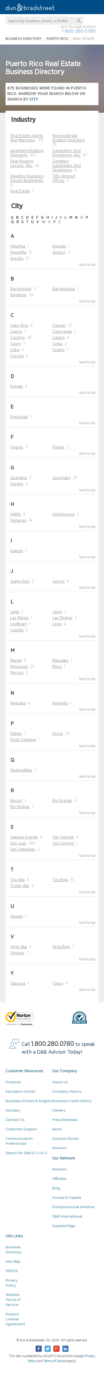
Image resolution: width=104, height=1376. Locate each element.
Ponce (57, 734)
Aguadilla (18, 252)
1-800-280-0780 (79, 31)
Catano (58, 338)
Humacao (18, 521)
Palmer (16, 734)
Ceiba (57, 344)
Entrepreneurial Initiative (73, 1207)
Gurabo (16, 484)
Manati (16, 661)
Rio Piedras (20, 807)
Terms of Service (55, 1361)
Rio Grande (62, 801)
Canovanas (62, 332)
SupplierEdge (63, 1226)
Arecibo (17, 259)
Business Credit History (72, 1101)
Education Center (20, 1091)
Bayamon (18, 295)
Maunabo (60, 661)
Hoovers (59, 1148)
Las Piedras (62, 618)
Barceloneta (20, 289)
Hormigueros (63, 514)
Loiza (57, 624)
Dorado (16, 387)
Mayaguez (19, 667)
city (34, 99)
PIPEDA (12, 1271)
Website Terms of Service (13, 1300)
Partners (59, 1169)
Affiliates (59, 1179)
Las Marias (19, 618)
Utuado (16, 917)
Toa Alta (17, 880)
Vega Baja (61, 947)
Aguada (59, 246)
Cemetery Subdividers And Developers (66, 166)
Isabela (16, 551)
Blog (56, 1188)
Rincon (16, 801)
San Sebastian (22, 850)
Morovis (17, 673)
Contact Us (15, 1120)
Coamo (58, 350)
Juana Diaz (19, 581)
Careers (58, 1110)
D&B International (67, 1216)
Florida (58, 447)
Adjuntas (18, 246)
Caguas (59, 326)
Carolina (17, 338)
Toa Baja (60, 880)
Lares (57, 612)
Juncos (58, 581)
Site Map (13, 1261)
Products (13, 1082)
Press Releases (65, 1120)
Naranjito (60, 703)
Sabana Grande (24, 837)
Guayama (18, 478)
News (57, 1129)
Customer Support (21, 1129)
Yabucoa (18, 984)
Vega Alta (18, 947)
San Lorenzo (63, 843)
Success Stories (65, 1138)
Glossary (13, 1110)
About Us (60, 1082)
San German (63, 837)
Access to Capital (66, 1197)
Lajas (14, 612)
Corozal (17, 356)
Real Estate (20, 191)
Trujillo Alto (19, 886)
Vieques (17, 953)
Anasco (58, 252)
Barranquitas (63, 289)
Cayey (15, 344)
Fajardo (16, 447)
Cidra (14, 350)
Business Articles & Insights (29, 1101)
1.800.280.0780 (52, 1044)
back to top (87, 264)
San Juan (18, 843)
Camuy (16, 332)
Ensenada (19, 417)
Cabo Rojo (19, 326)
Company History (67, 1091)
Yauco (57, 984)
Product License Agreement (15, 1319)
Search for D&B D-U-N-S (26, 1153)
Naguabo (18, 703)
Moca (57, 667)
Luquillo (17, 630)
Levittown (18, 624)
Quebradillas (21, 770)
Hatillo (15, 514)
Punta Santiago (23, 740)
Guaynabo (61, 478)
